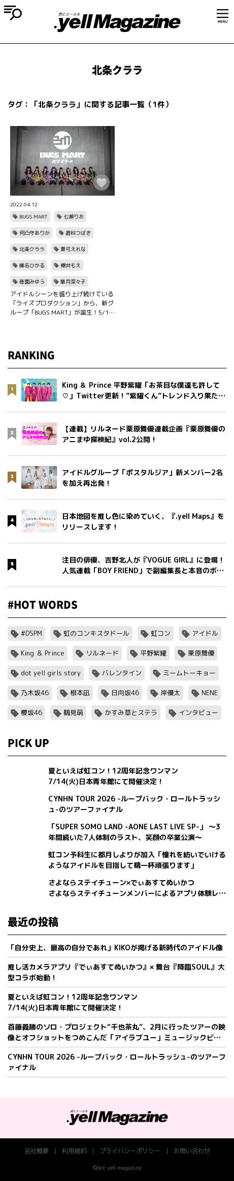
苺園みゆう (32, 281)
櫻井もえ (70, 265)
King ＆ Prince (42, 653)
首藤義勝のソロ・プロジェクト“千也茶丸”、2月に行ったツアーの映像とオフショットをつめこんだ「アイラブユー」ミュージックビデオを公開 (116, 1032)
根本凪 (80, 692)
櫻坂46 (31, 712)
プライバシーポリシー (129, 1150)
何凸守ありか (34, 232)
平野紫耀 (153, 653)
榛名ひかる (32, 265)
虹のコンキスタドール (96, 633)
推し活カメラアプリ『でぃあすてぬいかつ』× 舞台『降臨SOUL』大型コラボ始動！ (116, 972)
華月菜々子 (73, 281)
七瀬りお (73, 216)
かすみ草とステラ (131, 712)
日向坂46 (125, 692)
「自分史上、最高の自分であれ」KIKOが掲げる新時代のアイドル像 (115, 947)
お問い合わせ (192, 1150)
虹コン (161, 633)
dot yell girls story (51, 672)
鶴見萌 (73, 712)
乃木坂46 (35, 692)
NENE (210, 692)
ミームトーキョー (189, 672)
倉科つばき (78, 232)
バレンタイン (122, 672)
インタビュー (198, 712)
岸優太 (170, 692)
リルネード (102, 653)
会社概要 (36, 1150)
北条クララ (32, 249)
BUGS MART (33, 216)
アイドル (205, 633)
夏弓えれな (73, 249)
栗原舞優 (201, 653)
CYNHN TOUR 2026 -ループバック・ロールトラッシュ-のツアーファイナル (117, 1062)
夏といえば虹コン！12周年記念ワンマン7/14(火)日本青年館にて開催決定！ (73, 1002)
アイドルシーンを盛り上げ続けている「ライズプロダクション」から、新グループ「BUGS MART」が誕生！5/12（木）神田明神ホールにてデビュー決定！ (62, 303)
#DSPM (31, 633)
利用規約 (74, 1150)
